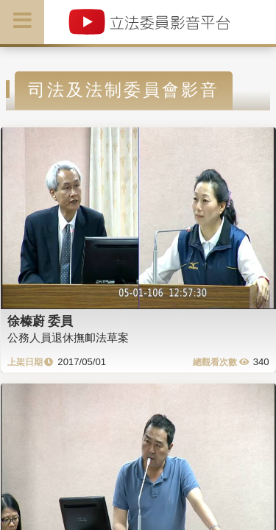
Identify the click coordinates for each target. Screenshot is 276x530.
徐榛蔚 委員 (40, 321)
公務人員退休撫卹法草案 (68, 337)
